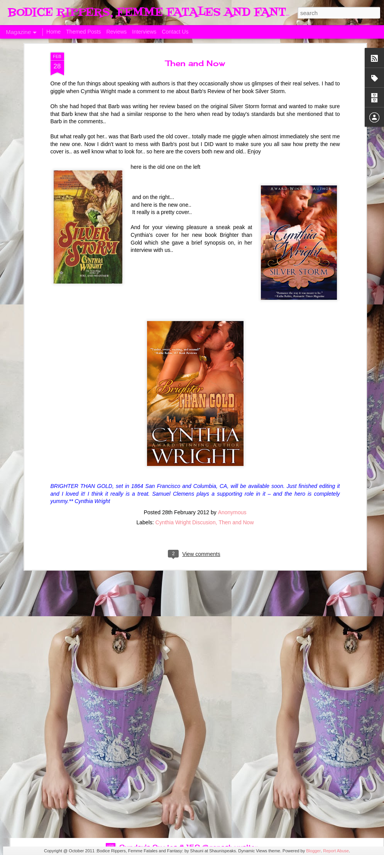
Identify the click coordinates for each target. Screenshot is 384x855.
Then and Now (236, 413)
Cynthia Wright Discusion (186, 413)
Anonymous (232, 402)
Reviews (116, 32)
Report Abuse (336, 850)
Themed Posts (83, 32)
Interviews (144, 32)
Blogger (313, 850)
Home (53, 32)
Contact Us (175, 32)
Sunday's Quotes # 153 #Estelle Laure (184, 671)
